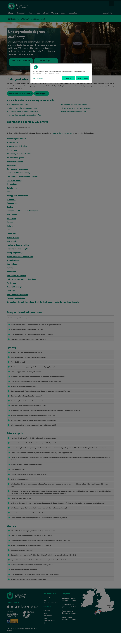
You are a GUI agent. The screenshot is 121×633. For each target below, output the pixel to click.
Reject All (68, 78)
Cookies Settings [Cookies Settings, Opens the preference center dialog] (38, 78)
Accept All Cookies (83, 78)
